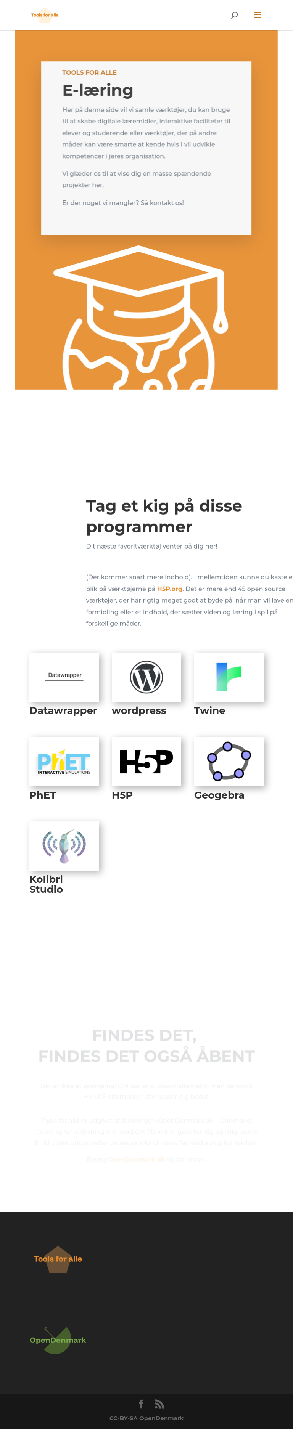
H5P (122, 795)
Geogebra (219, 795)
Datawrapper (63, 710)
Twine (209, 710)
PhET (42, 795)
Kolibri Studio (46, 884)
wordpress (139, 710)
